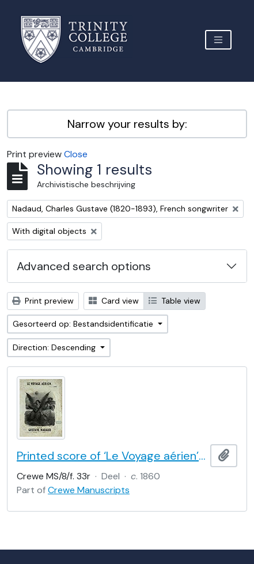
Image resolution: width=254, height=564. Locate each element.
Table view (174, 301)
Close (76, 154)
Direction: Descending (55, 347)
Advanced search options (84, 266)
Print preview (43, 301)
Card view (114, 301)
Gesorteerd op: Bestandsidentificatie (84, 324)
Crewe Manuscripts (89, 490)
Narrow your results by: (127, 123)
